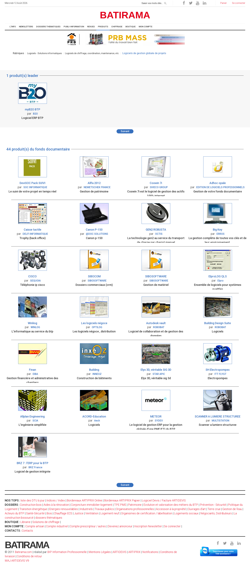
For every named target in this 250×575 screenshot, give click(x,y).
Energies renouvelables (63, 509)
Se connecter (172, 526)
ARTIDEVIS (119, 552)
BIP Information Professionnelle (67, 552)
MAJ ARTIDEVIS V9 (17, 560)
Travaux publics (104, 509)
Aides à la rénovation (56, 504)
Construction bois (31, 504)
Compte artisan (34, 526)
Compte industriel (57, 526)
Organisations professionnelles (135, 509)
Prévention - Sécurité (213, 504)
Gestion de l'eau (232, 509)
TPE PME (120, 504)
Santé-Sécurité (35, 513)
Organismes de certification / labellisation (146, 513)
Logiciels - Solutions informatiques (44, 53)
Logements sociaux (186, 513)
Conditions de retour (29, 556)
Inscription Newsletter (148, 526)
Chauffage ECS (63, 513)
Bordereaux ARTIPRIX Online (84, 500)
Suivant (125, 131)
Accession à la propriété (171, 509)
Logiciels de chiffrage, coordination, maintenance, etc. (92, 53)
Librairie (25, 522)
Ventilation (91, 513)
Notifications (150, 552)
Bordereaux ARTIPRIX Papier (122, 500)
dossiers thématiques (48, 517)
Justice (78, 513)
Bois (49, 513)
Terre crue (214, 509)
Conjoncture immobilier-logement (91, 504)
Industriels (86, 509)
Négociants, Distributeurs (216, 513)
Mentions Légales (100, 552)
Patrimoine (135, 504)
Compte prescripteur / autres (88, 526)
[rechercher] (165, 2)
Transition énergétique (33, 509)
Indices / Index (56, 500)
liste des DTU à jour (33, 500)
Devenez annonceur (120, 526)
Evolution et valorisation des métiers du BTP (170, 504)
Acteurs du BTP (14, 513)
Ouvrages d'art (197, 509)
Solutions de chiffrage (45, 522)
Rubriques (18, 53)
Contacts (27, 530)
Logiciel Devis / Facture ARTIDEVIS (164, 500)
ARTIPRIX (134, 552)
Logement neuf (109, 513)
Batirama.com (23, 552)
